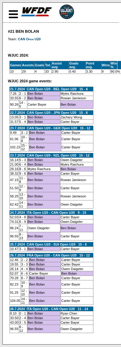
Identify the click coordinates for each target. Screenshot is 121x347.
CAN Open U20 (29, 39)
